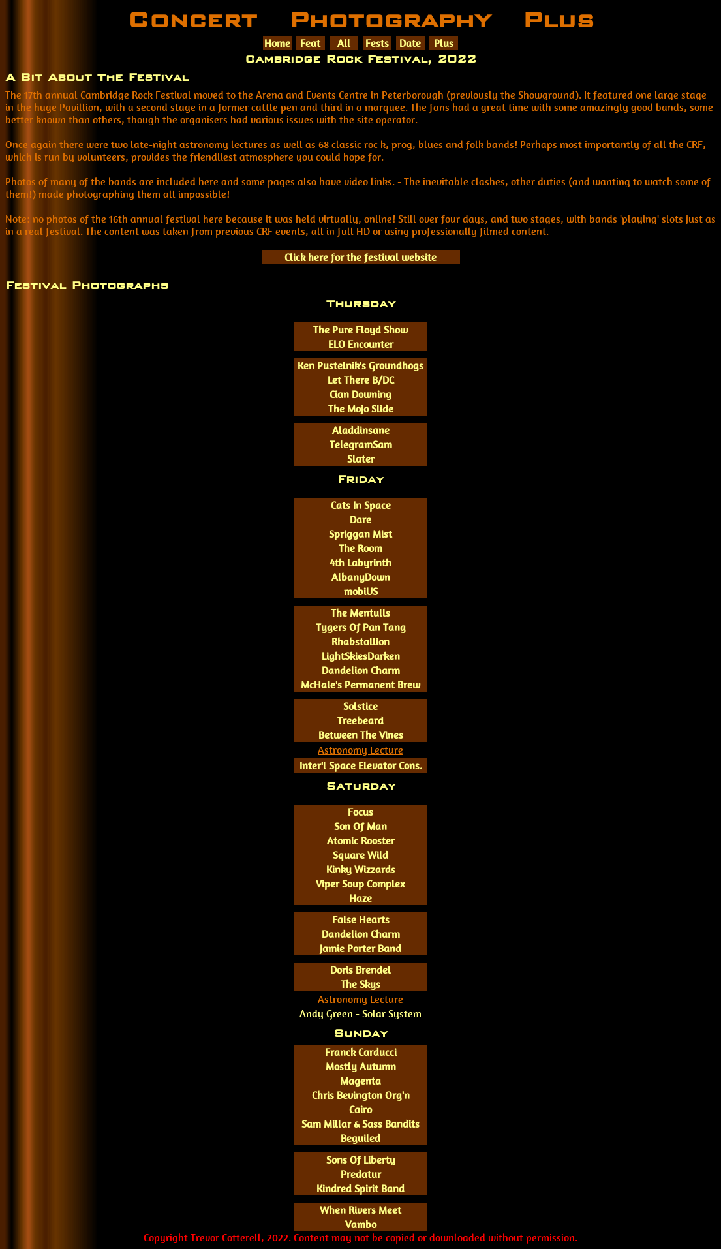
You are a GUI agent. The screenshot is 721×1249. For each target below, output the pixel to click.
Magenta (360, 1081)
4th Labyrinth (360, 563)
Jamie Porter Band (360, 948)
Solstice (360, 706)
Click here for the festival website (360, 257)
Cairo (360, 1109)
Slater (361, 459)
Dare (360, 520)
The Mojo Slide (360, 409)
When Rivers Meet (360, 1210)
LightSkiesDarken (361, 656)
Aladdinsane (361, 430)
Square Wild (360, 855)
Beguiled (360, 1138)
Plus (443, 43)
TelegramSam (361, 445)
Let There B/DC (361, 380)
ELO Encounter (360, 344)
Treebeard (360, 721)
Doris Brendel (360, 970)
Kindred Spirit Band (360, 1188)
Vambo (360, 1224)
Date (410, 43)
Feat (310, 43)
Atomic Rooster (361, 841)
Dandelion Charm (361, 670)
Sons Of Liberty (360, 1160)
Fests (377, 43)
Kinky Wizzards (360, 869)
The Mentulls (360, 613)
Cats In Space (361, 505)
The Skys (360, 984)
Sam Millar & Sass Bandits (360, 1124)
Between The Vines (360, 735)
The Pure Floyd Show (360, 330)
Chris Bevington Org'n (361, 1095)
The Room (360, 548)
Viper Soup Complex (360, 884)
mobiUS (361, 591)
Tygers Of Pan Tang (361, 627)
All (343, 43)
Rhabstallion (360, 642)
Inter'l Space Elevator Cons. (360, 766)
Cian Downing (360, 394)
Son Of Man (360, 826)
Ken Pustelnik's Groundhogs (360, 366)
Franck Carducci (361, 1052)
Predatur (361, 1174)
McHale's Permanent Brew (360, 685)
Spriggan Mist (360, 534)
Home (277, 43)
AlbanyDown (360, 577)
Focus (360, 812)
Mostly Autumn (361, 1066)
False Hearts (361, 920)
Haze (360, 898)
